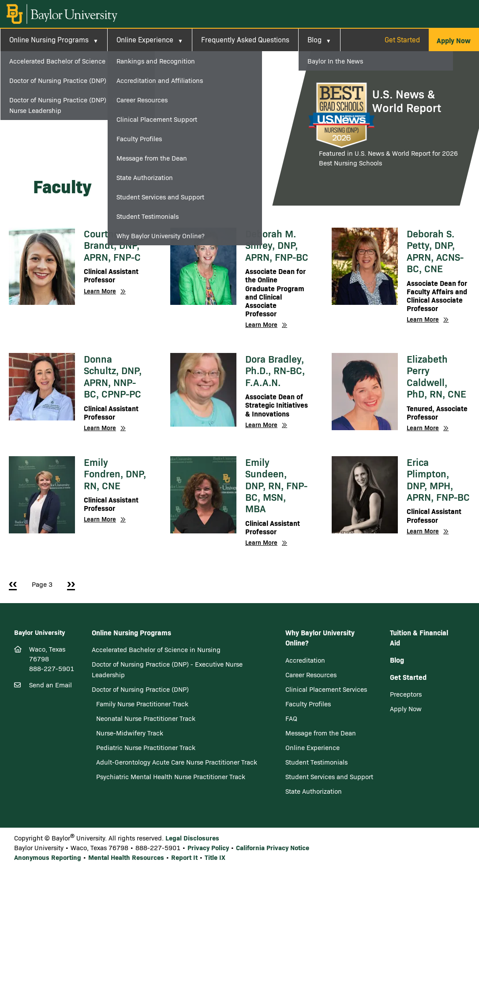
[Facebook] (20, 737)
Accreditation (305, 660)
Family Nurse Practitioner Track (142, 703)
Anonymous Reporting (47, 857)
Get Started (402, 39)
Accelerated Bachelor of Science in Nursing (156, 649)
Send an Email (50, 684)
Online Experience (144, 39)
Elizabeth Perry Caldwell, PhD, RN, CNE (436, 376)
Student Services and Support (329, 776)
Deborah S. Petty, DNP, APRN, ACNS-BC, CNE (435, 251)
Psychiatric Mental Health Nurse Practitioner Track (170, 776)
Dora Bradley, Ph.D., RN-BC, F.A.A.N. (275, 370)
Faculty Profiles (308, 703)
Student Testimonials (316, 762)
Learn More (100, 291)
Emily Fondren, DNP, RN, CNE (115, 473)
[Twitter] (35, 737)
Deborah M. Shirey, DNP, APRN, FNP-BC (276, 245)
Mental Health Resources (126, 857)
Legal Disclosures (192, 837)
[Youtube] (60, 738)
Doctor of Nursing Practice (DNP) (140, 689)
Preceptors (406, 694)
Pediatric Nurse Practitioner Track (145, 747)
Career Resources (311, 674)
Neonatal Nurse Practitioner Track (145, 718)
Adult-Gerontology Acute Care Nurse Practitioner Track (176, 762)
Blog (314, 39)
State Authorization (313, 791)
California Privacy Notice (272, 847)
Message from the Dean (320, 732)
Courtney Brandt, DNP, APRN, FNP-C (112, 245)
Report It (184, 857)
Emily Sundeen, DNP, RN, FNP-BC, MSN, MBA (276, 485)
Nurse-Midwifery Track (129, 732)
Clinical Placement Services (326, 689)
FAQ (291, 718)
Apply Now (406, 708)
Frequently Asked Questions (245, 39)
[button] (454, 40)
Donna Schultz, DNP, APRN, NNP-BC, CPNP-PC (113, 376)
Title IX (215, 857)
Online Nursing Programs (49, 39)
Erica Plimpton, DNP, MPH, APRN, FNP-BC (438, 479)
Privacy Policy (208, 847)
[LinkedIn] (50, 737)
